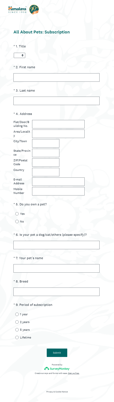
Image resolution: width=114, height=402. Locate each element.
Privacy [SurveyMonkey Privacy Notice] (49, 391)
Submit (57, 352)
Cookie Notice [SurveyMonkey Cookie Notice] (61, 391)
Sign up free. (73, 373)
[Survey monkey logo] (57, 368)
